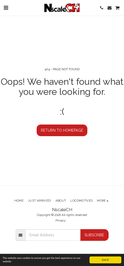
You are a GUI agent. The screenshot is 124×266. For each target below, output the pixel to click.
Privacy (60, 220)
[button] (5, 8)
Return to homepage (62, 130)
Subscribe (94, 235)
